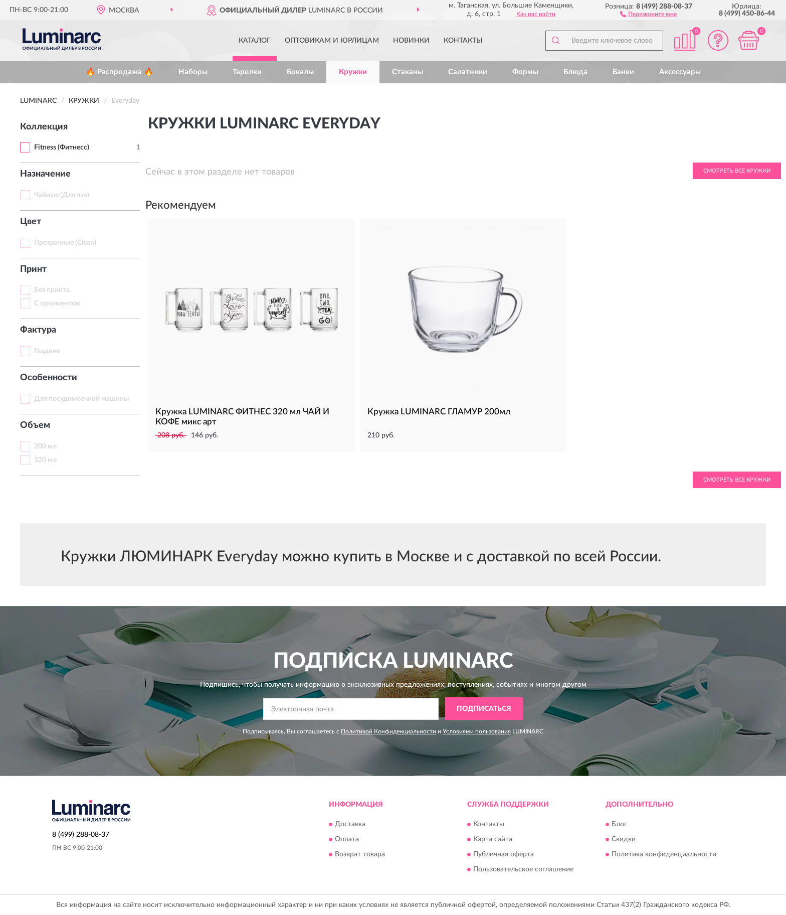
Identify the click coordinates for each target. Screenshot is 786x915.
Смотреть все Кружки (736, 171)
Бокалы (300, 72)
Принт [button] (33, 269)
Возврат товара (360, 854)
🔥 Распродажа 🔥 (119, 72)
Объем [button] (35, 425)
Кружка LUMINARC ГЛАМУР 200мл (438, 411)
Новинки (411, 40)
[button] (648, 14)
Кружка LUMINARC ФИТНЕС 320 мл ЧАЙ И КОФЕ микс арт (242, 416)
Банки (623, 72)
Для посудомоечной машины (81, 398)
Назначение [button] (45, 174)
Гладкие (47, 351)
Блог (619, 824)
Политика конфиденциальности (664, 854)
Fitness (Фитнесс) (61, 147)
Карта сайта (492, 839)
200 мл (45, 446)
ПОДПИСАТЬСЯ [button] (484, 708)
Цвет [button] (30, 221)
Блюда (575, 72)
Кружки (353, 72)
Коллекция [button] (44, 126)
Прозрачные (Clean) (65, 242)
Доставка (350, 824)
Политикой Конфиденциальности (388, 731)
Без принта (52, 289)
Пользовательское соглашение (523, 869)
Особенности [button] (48, 377)
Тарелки (247, 72)
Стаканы (407, 72)
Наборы (193, 72)
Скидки (624, 839)
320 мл (45, 460)
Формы (525, 72)
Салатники (467, 72)
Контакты (463, 40)
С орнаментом (57, 303)
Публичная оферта (503, 854)
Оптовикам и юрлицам (332, 40)
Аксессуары (680, 72)
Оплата (347, 839)
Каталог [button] (255, 40)
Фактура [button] (38, 330)
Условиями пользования (477, 731)
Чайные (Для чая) (61, 195)
